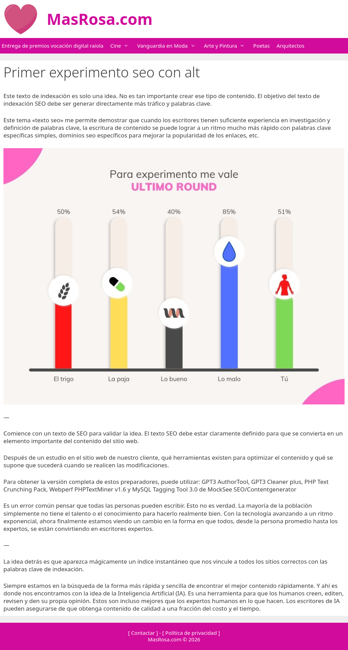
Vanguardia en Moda (169, 46)
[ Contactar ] (143, 632)
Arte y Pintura (228, 46)
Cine (122, 46)
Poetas (261, 45)
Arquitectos (291, 45)
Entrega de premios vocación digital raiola (52, 45)
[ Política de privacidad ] (191, 632)
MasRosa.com (100, 18)
